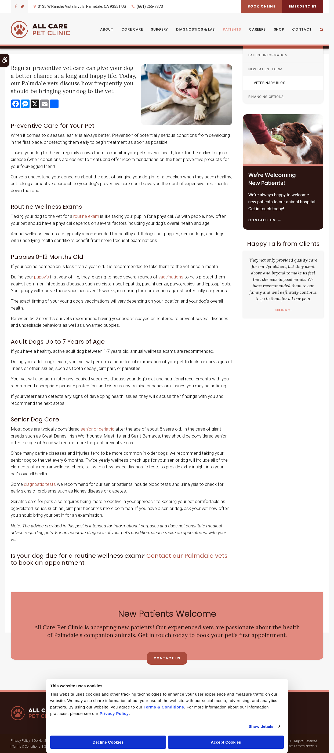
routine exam (86, 216)
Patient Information (267, 55)
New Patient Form (265, 69)
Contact (302, 29)
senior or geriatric (97, 429)
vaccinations (170, 277)
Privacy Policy (20, 741)
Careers (257, 29)
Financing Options (266, 97)
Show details (261, 726)
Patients (232, 29)
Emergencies (303, 6)
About (106, 29)
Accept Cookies (226, 742)
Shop (279, 29)
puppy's (41, 277)
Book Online (261, 6)
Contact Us (167, 658)
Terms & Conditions (26, 746)
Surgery (159, 29)
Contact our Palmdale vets (186, 556)
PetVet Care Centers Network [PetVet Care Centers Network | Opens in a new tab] (297, 746)
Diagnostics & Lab (195, 29)
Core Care (132, 29)
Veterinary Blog (270, 83)
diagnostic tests (40, 484)
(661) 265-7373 (150, 6)
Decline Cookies (108, 742)
